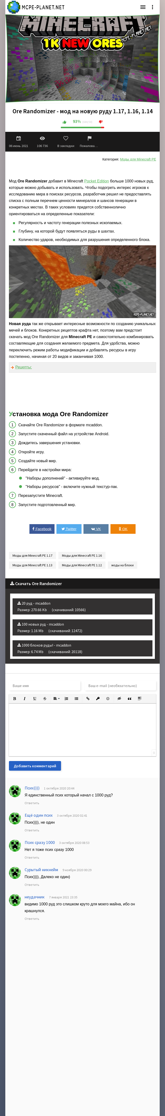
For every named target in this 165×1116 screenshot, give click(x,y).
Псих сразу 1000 (40, 842)
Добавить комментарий (35, 765)
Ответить (32, 803)
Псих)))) (32, 788)
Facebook (41, 529)
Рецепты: (23, 367)
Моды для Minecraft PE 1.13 (32, 565)
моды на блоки (122, 565)
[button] (14, 698)
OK (123, 529)
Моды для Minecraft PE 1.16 (82, 555)
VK (96, 529)
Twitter (69, 529)
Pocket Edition (96, 181)
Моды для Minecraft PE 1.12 (82, 565)
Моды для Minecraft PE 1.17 (32, 555)
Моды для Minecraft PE (138, 159)
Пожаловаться (89, 141)
